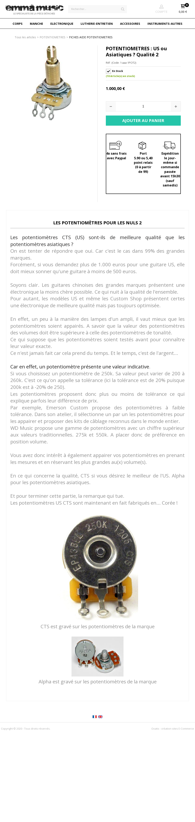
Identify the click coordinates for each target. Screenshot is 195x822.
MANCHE (36, 23)
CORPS (18, 23)
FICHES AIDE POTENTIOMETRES (91, 37)
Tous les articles (25, 37)
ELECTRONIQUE (61, 23)
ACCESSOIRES (130, 23)
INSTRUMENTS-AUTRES (164, 23)
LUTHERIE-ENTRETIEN (97, 23)
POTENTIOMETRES (52, 37)
